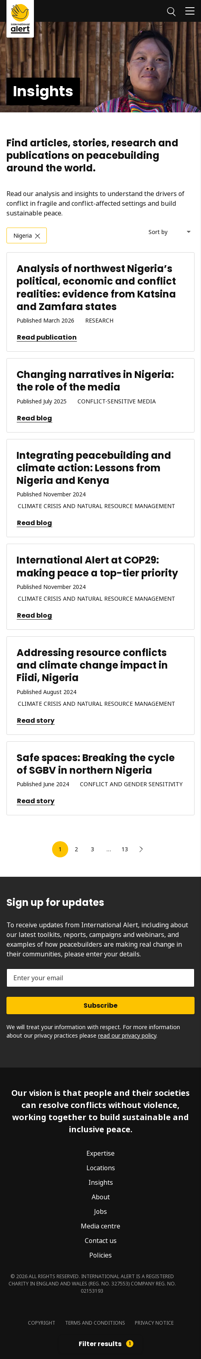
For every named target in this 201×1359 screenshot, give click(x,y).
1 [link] (60, 849)
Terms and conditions (95, 1322)
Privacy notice (154, 1322)
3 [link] (92, 849)
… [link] (109, 849)
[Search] (171, 10)
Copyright (41, 1322)
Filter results (106, 1343)
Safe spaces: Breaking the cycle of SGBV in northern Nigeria (96, 764)
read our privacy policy (127, 1035)
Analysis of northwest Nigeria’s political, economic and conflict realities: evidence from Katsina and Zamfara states (96, 287)
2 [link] (76, 849)
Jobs (100, 1211)
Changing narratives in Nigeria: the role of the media (95, 381)
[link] (141, 849)
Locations (100, 1167)
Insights (100, 1182)
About (101, 1196)
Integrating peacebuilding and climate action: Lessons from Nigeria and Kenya (94, 468)
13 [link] (124, 849)
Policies (100, 1255)
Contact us (101, 1240)
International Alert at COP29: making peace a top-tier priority (97, 566)
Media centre (100, 1226)
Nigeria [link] (22, 235)
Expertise (100, 1153)
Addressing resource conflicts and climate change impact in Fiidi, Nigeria (92, 665)
